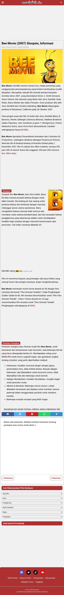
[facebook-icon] (21, 572)
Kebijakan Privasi (27, 582)
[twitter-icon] (28, 572)
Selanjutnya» (56, 478)
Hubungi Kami (50, 578)
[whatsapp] (44, 414)
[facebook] (8, 414)
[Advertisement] (32, 22)
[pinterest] (32, 414)
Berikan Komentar (23, 47)
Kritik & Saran (13, 578)
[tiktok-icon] (35, 572)
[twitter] (20, 414)
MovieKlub (36, 589)
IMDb (25, 130)
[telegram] (56, 414)
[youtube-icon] (42, 572)
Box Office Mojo (9, 153)
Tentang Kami (38, 578)
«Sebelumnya (8, 478)
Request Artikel (25, 578)
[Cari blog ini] (61, 2)
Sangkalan (39, 582)
